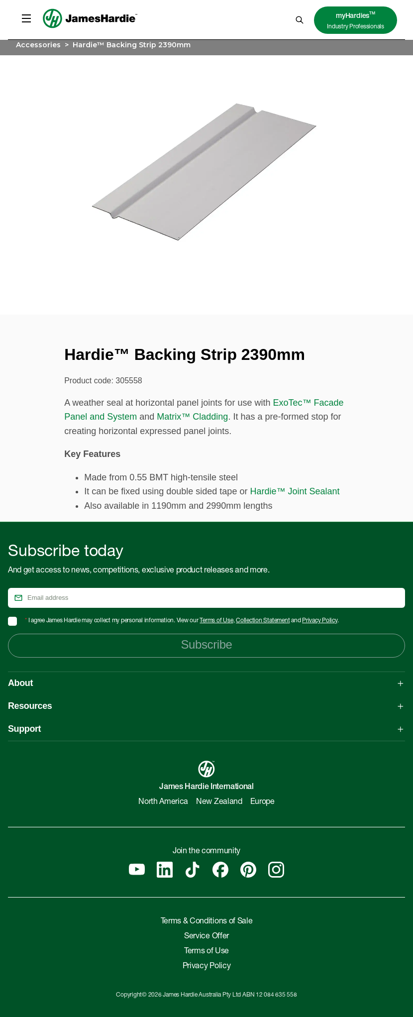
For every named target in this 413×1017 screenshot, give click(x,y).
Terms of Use (216, 621)
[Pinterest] (248, 870)
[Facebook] (220, 870)
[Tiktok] (193, 870)
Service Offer (206, 937)
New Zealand (219, 802)
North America (163, 802)
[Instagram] (276, 870)
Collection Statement (263, 621)
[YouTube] (137, 870)
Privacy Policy (319, 621)
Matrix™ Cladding (192, 417)
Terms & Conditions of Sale (207, 922)
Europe (262, 802)
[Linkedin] (165, 870)
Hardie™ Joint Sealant (294, 491)
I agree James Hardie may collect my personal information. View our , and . (182, 621)
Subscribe (206, 644)
